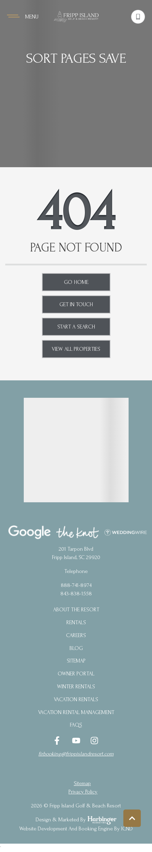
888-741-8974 (76, 585)
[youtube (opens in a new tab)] (76, 740)
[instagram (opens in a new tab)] (94, 740)
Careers (76, 635)
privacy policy (82, 792)
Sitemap (76, 661)
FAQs (76, 725)
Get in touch (76, 304)
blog (76, 648)
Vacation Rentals (76, 699)
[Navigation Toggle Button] (22, 16)
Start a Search (76, 327)
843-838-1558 (76, 593)
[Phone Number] (138, 17)
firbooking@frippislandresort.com (76, 754)
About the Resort (76, 609)
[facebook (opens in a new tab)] (58, 740)
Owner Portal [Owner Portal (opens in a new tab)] (76, 674)
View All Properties (76, 349)
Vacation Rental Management (76, 712)
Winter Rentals (76, 686)
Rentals (76, 622)
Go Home (76, 282)
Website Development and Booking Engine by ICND (76, 829)
